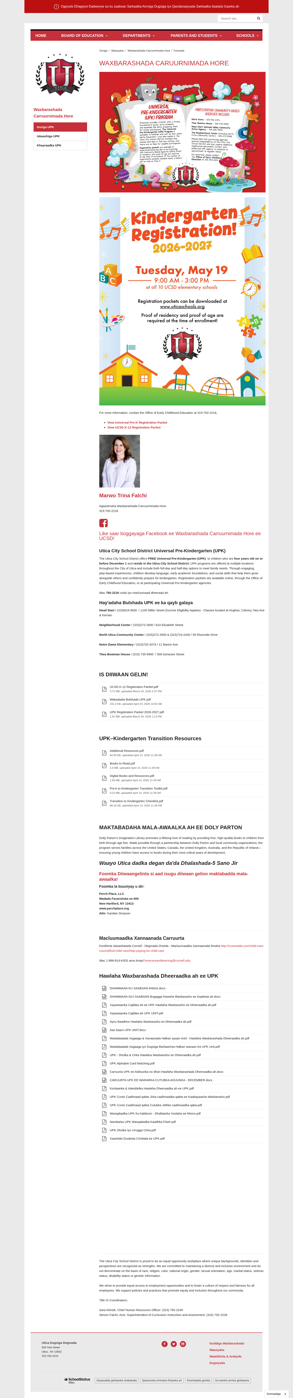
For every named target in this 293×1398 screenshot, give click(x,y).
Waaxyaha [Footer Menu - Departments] (216, 1350)
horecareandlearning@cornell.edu (167, 960)
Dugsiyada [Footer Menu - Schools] (217, 1363)
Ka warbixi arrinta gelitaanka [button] (232, 1380)
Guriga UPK (45, 127)
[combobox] (276, 1394)
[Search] (258, 18)
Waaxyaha (117, 50)
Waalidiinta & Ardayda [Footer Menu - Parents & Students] (225, 1356)
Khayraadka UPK (49, 145)
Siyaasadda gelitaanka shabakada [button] (116, 1380)
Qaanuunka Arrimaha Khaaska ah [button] (162, 1380)
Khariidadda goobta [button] (198, 1380)
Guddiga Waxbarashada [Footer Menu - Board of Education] (226, 1343)
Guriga (103, 50)
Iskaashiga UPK (48, 136)
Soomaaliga (274, 1393)
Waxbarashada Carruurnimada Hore (149, 50)
